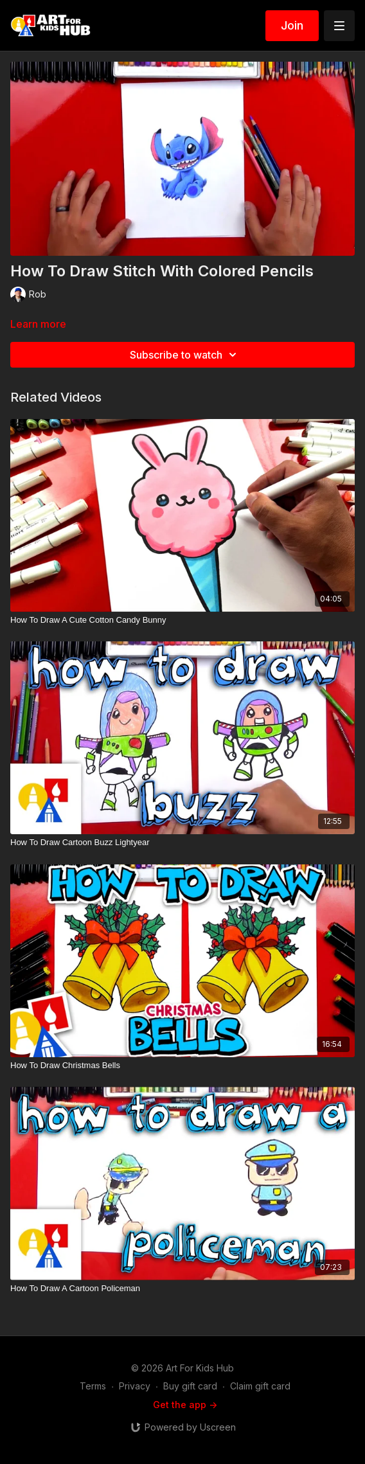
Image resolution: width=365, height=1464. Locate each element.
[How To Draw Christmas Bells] (182, 1065)
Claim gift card (260, 1385)
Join (292, 25)
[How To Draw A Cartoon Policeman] (182, 1288)
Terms (93, 1385)
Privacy (134, 1385)
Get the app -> (185, 1404)
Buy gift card (190, 1385)
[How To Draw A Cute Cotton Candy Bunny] (182, 620)
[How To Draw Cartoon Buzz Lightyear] (182, 842)
